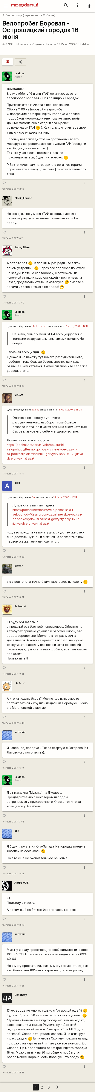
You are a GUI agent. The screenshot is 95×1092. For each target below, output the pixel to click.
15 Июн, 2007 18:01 (13, 873)
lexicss (35, 409)
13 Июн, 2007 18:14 (13, 473)
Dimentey (20, 994)
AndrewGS (21, 882)
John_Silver (22, 247)
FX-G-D (19, 683)
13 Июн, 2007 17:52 (13, 302)
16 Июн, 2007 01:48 (13, 1072)
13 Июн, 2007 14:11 (12, 238)
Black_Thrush (23, 198)
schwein (20, 732)
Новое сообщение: (31, 44)
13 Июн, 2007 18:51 (13, 597)
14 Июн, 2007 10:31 (13, 673)
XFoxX (18, 395)
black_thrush (39, 326)
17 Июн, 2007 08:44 (73, 44)
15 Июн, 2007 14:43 (13, 723)
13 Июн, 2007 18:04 (13, 386)
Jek (16, 830)
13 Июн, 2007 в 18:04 (70, 409)
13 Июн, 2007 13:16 (13, 189)
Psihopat (20, 606)
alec (17, 482)
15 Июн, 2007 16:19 (13, 767)
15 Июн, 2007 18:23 (13, 925)
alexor (18, 566)
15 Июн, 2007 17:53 (13, 821)
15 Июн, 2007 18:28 (13, 985)
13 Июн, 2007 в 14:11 (76, 326)
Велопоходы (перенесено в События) (28, 15)
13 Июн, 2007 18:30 (13, 557)
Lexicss (51, 44)
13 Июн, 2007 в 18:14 (65, 497)
